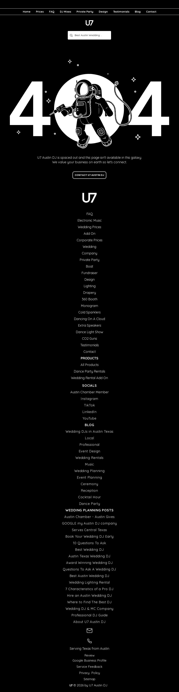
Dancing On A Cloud (89, 319)
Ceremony (89, 484)
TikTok (89, 405)
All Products (90, 365)
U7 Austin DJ (97, 685)
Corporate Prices (89, 240)
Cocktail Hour (89, 497)
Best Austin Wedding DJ (90, 576)
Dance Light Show (89, 332)
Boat (89, 266)
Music (89, 464)
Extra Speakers (89, 325)
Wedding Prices (89, 227)
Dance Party (89, 504)
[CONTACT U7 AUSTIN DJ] (89, 175)
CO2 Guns (89, 338)
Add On (89, 233)
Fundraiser (89, 273)
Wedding (89, 247)
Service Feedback (89, 666)
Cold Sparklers (89, 312)
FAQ (89, 214)
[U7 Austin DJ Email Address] (89, 630)
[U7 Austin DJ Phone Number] (89, 641)
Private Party (89, 260)
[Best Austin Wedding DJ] (89, 35)
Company (89, 253)
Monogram (89, 306)
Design (89, 279)
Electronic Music (89, 220)
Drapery (89, 293)
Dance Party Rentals (89, 371)
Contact (89, 352)
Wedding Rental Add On (89, 378)
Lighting (90, 286)
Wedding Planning (89, 471)
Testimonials (89, 345)
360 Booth (89, 299)
